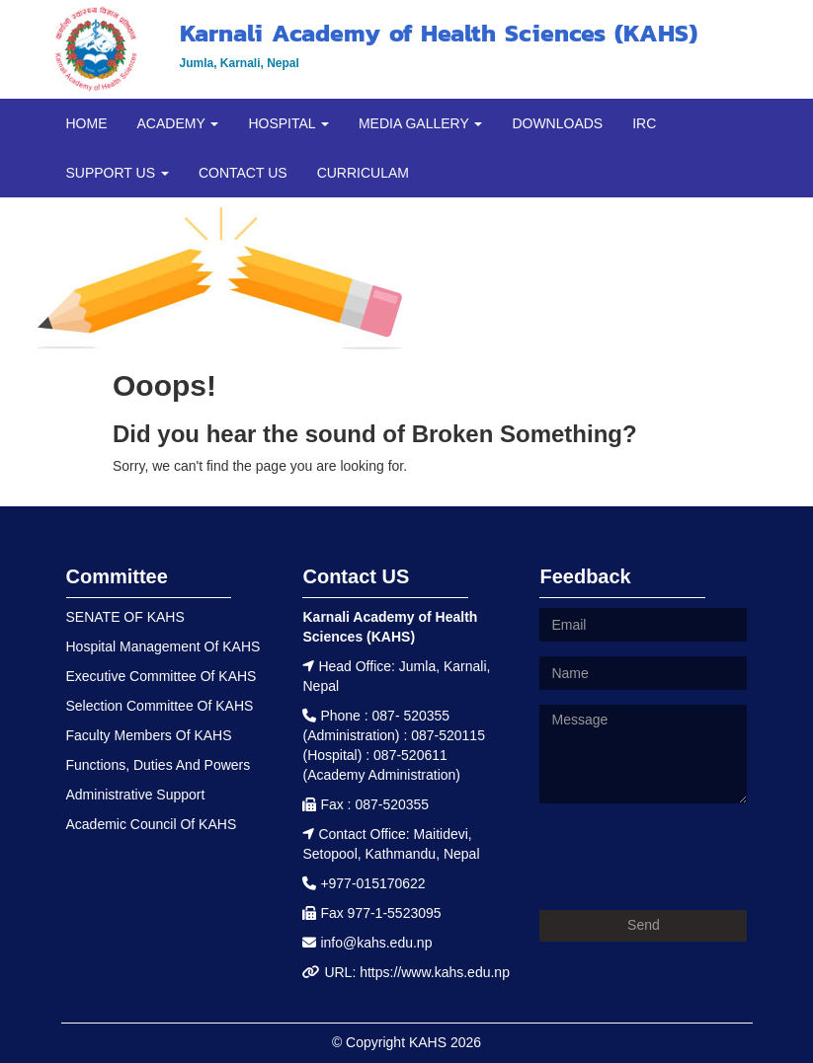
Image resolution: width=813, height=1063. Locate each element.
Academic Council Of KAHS (151, 824)
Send (643, 925)
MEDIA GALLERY (420, 123)
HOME (87, 123)
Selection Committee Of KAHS (160, 706)
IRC (644, 123)
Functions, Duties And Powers (158, 765)
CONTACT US (243, 173)
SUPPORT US (117, 173)
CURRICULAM (363, 173)
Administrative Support (135, 794)
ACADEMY (178, 123)
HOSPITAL (288, 123)
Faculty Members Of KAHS (149, 735)
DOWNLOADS (557, 123)
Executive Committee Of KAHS (161, 676)
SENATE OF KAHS (125, 617)
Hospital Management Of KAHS (163, 646)
